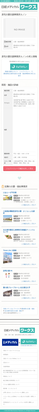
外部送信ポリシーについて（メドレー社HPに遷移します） (18, 403)
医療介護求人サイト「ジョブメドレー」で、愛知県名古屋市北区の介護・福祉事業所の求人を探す (20, 71)
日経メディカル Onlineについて (12, 358)
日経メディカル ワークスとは (11, 350)
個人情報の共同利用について (11, 380)
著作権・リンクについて (10, 388)
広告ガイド (6, 362)
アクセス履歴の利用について (11, 384)
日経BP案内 (6, 366)
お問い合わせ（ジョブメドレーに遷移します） (16, 392)
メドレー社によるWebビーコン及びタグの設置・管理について (19, 397)
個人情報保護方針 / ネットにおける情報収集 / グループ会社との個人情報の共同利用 (19, 371)
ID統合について (7, 376)
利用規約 (5, 354)
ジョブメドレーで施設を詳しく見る (19, 168)
